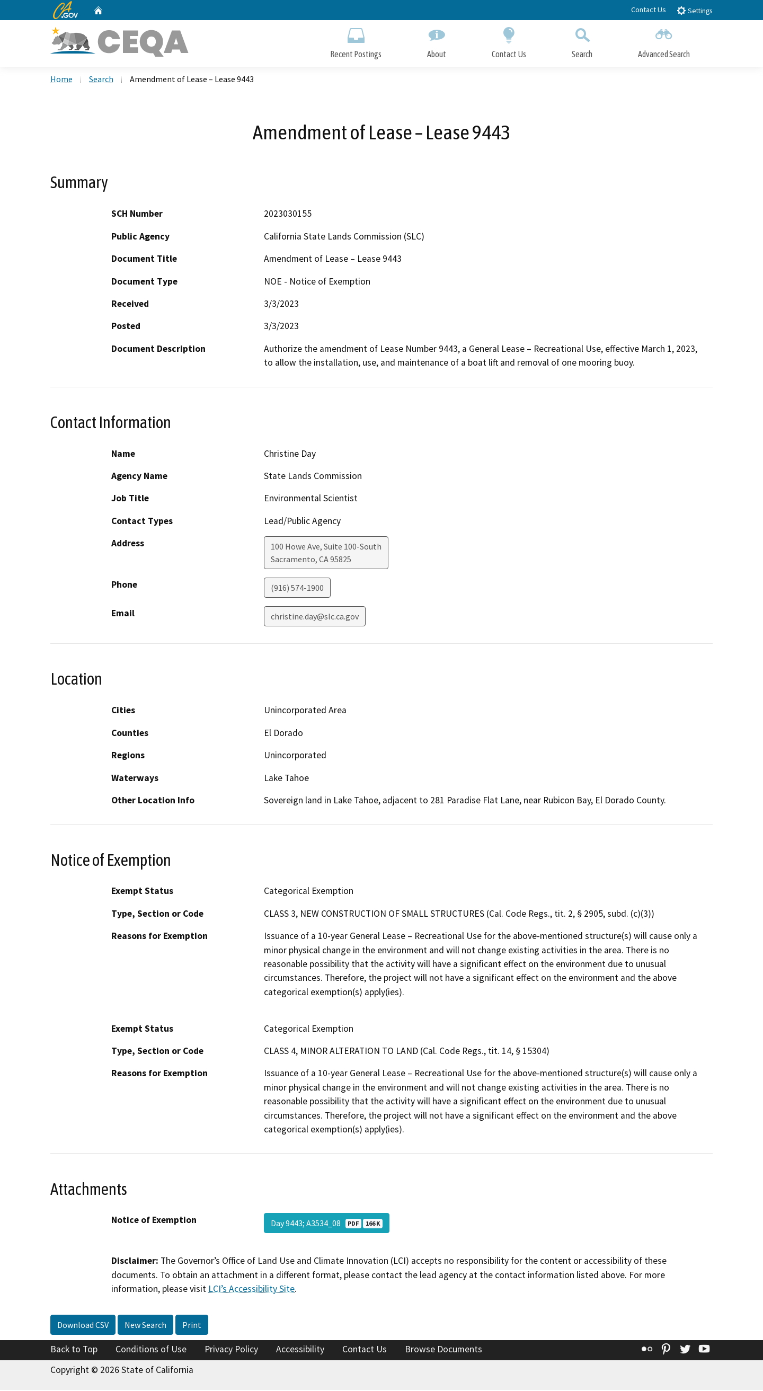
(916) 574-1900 (297, 589)
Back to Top (73, 1350)
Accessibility (300, 1350)
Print (191, 1326)
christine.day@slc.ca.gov (315, 618)
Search (582, 41)
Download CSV (83, 1326)
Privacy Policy (231, 1350)
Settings (694, 10)
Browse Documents (443, 1350)
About (436, 41)
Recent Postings (356, 41)
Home (61, 80)
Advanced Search (664, 41)
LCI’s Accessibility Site (251, 1290)
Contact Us (648, 9)
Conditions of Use (151, 1350)
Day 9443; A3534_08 (327, 1224)
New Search (145, 1326)
